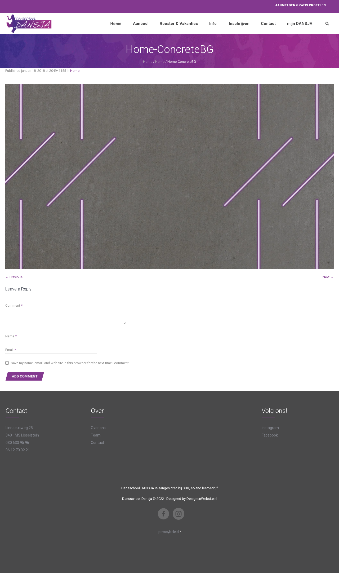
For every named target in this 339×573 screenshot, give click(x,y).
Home (147, 62)
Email (10, 350)
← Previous (14, 277)
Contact (97, 442)
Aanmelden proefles (300, 5)
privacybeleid (168, 532)
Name (11, 336)
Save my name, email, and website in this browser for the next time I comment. (70, 363)
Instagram (270, 428)
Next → (328, 277)
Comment (14, 305)
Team (96, 435)
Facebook (270, 435)
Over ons (98, 428)
